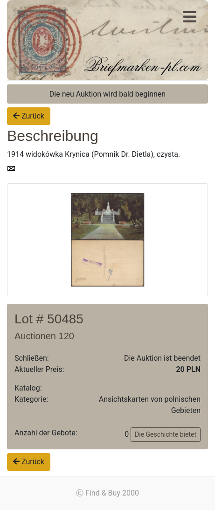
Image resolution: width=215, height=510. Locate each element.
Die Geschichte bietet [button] (165, 434)
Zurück (28, 116)
